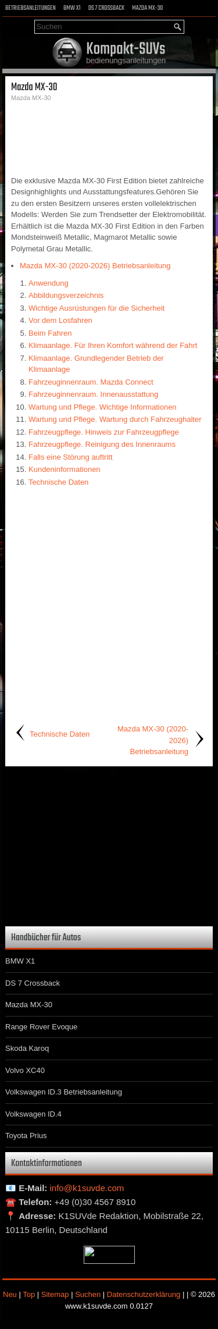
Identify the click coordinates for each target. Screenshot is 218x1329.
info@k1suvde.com (87, 1188)
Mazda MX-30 (147, 8)
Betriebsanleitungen (30, 8)
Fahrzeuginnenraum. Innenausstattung (93, 394)
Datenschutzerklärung (143, 1294)
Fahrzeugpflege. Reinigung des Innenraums (102, 444)
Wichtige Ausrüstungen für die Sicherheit (96, 308)
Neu (10, 1294)
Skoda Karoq (27, 1048)
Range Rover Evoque (41, 1026)
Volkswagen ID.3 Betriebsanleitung (63, 1092)
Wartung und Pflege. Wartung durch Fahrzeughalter (114, 419)
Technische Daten (58, 482)
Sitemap (55, 1294)
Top (29, 1294)
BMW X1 (72, 8)
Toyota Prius (26, 1135)
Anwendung (48, 283)
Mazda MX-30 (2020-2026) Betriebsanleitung (95, 265)
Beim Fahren (50, 333)
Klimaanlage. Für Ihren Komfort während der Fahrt (112, 345)
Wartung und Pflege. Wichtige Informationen (102, 407)
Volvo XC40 (25, 1070)
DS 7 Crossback (106, 8)
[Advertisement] (109, 137)
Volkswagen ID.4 (33, 1114)
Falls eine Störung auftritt (70, 457)
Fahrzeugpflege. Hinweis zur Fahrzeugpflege (103, 432)
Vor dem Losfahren (60, 320)
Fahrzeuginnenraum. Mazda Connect (90, 382)
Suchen (88, 1294)
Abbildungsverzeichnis (65, 295)
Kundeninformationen (64, 469)
